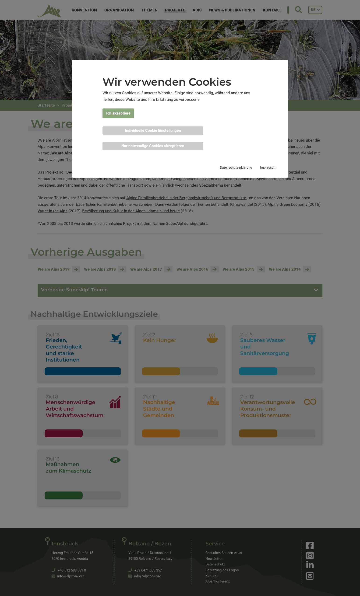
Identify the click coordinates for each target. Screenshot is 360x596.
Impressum (268, 167)
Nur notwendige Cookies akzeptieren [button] (152, 146)
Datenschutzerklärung (236, 167)
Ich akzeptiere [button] (118, 113)
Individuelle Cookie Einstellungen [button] (153, 130)
